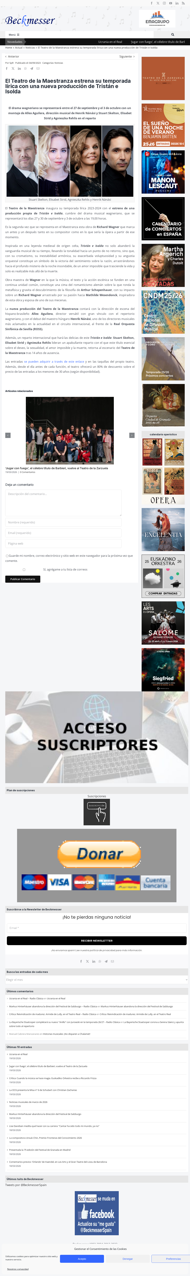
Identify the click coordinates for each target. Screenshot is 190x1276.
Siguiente (125, 56)
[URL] (63, 543)
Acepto (82, 1258)
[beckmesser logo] (30, 13)
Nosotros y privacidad (17, 1269)
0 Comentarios (27, 472)
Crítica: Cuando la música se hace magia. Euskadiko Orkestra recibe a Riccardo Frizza (52, 1078)
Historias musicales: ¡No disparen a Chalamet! (66, 1033)
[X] (87, 961)
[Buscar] (172, 34)
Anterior (13, 56)
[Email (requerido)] (63, 533)
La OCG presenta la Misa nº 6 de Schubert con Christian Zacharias (43, 1090)
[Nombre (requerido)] (63, 522)
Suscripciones (97, 796)
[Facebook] (81, 961)
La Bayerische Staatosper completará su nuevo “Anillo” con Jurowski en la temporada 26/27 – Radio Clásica (64, 1022)
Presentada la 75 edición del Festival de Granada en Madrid (40, 1149)
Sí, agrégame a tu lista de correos (47, 569)
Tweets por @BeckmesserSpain (26, 1185)
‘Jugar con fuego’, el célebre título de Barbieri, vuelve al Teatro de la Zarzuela (48, 1066)
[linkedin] (177, 3)
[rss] (183, 3)
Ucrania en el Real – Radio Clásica (26, 998)
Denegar (128, 1258)
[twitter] (158, 3)
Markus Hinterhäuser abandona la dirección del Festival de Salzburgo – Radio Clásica (53, 1006)
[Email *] (97, 928)
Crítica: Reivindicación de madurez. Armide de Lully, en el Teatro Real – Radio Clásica (52, 1014)
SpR (12, 62)
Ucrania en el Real (120, 42)
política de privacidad (102, 950)
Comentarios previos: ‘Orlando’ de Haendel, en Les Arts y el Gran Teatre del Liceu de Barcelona (58, 1161)
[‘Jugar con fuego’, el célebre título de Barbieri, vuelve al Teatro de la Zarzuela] (70, 399)
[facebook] (151, 3)
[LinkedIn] (94, 961)
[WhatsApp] (100, 961)
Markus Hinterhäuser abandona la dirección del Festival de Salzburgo (137, 1006)
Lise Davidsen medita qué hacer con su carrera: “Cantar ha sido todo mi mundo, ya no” (54, 1126)
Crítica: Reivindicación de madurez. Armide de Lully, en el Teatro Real (135, 1014)
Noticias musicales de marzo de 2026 (28, 1102)
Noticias (59, 62)
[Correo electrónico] (112, 961)
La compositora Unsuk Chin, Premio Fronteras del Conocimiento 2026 (45, 1137)
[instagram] (164, 3)
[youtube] (170, 3)
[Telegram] (106, 961)
